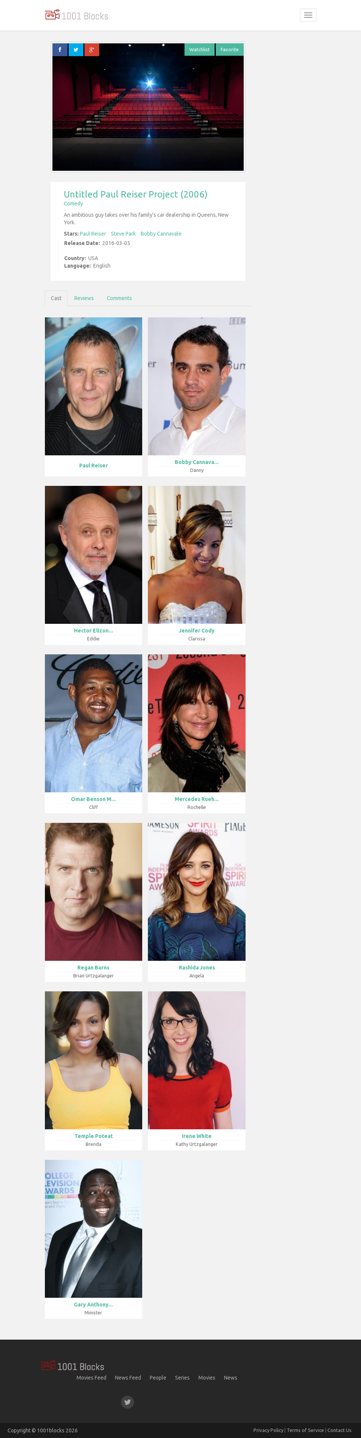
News (230, 1378)
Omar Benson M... (93, 799)
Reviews (84, 298)
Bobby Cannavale (161, 234)
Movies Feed (91, 1378)
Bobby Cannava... (197, 462)
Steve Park (123, 234)
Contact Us (339, 1430)
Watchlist (199, 49)
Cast (56, 298)
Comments (119, 298)
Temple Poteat (93, 1136)
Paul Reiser (93, 234)
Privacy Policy (268, 1430)
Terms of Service (305, 1430)
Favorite (230, 49)
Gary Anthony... (93, 1305)
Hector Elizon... (93, 631)
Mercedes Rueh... (197, 799)
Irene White (197, 1136)
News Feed (128, 1378)
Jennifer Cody (197, 631)
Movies (206, 1378)
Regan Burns (93, 968)
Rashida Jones (197, 968)
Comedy (73, 204)
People (158, 1378)
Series (182, 1378)
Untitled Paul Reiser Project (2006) (135, 194)
